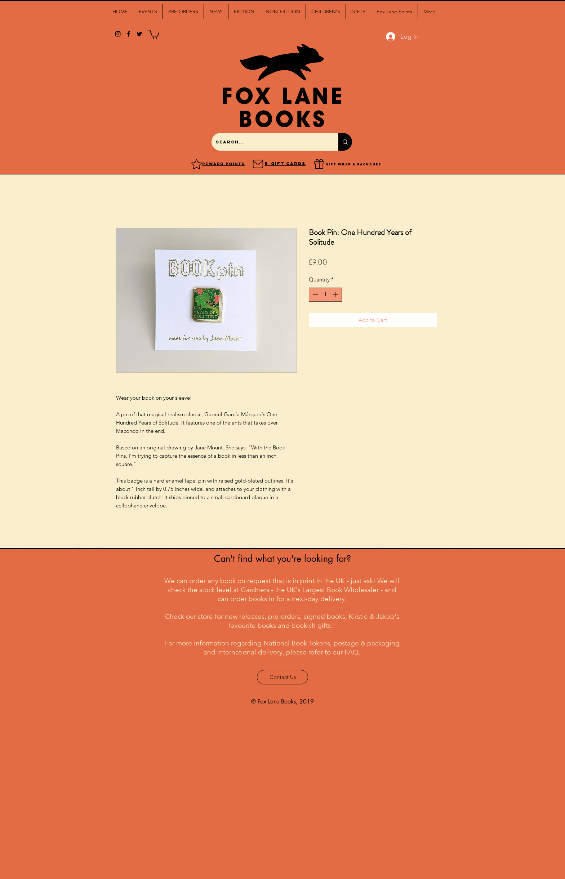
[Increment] (336, 294)
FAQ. (352, 652)
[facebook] (128, 33)
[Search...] (269, 142)
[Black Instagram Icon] (117, 33)
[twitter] (139, 33)
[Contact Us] (282, 677)
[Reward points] (196, 164)
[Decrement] (315, 294)
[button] (148, 11)
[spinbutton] (325, 294)
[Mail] (258, 164)
